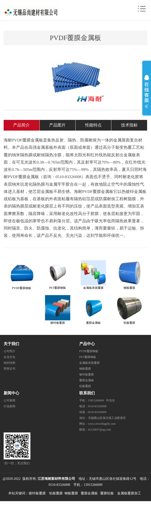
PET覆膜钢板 (87, 357)
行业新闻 (9, 406)
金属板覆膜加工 (129, 493)
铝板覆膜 (85, 386)
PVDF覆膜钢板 (88, 351)
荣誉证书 (9, 368)
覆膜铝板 (107, 493)
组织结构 (9, 363)
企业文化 (9, 357)
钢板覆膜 (85, 368)
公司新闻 (9, 400)
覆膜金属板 (86, 380)
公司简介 (9, 351)
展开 (146, 90)
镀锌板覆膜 (86, 374)
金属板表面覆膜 (89, 363)
